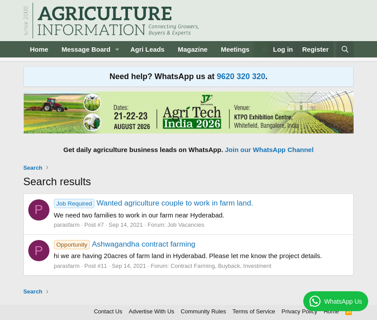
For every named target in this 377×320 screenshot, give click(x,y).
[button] (117, 49)
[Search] (345, 49)
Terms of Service (253, 311)
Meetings (235, 49)
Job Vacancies (185, 224)
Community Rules (203, 311)
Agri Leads (147, 49)
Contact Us (108, 311)
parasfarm (67, 224)
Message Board (85, 49)
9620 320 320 (241, 76)
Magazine (193, 49)
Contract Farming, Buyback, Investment (220, 266)
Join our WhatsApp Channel (269, 149)
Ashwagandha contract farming (125, 244)
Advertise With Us (151, 311)
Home (39, 49)
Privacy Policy (299, 311)
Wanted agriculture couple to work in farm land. (153, 203)
